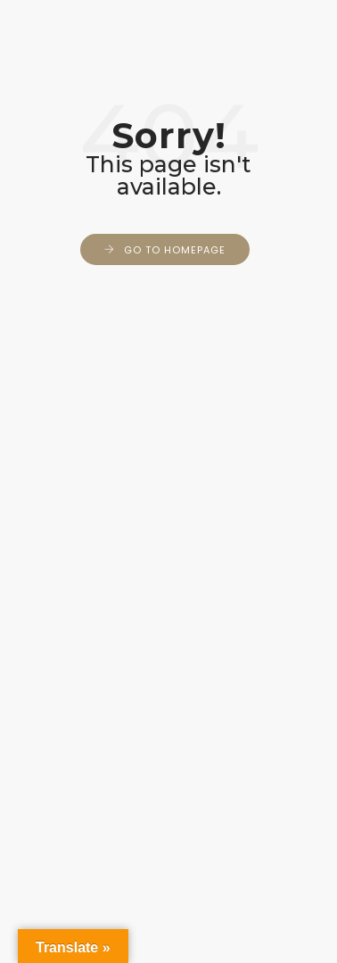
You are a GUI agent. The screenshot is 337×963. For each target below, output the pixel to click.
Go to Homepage (175, 250)
